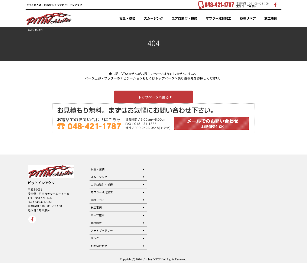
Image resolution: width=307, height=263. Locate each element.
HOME (30, 30)
